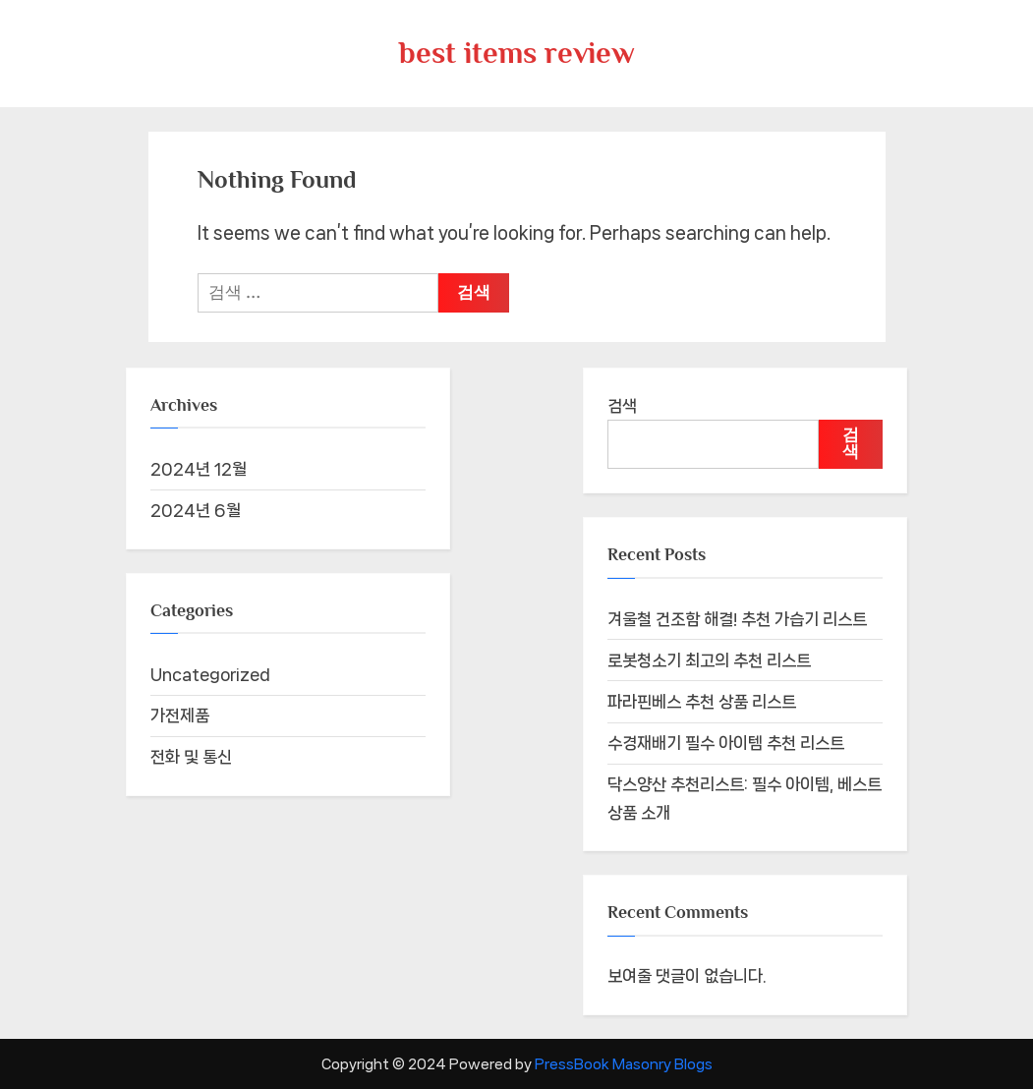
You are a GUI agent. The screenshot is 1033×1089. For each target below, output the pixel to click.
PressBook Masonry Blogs (624, 1064)
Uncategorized (210, 674)
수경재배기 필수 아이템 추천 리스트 (725, 743)
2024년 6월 (195, 510)
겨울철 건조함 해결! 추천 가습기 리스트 (737, 619)
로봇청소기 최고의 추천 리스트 (709, 660)
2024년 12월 (198, 469)
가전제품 (179, 715)
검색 (622, 406)
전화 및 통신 (191, 757)
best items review (517, 52)
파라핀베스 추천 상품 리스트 (701, 702)
